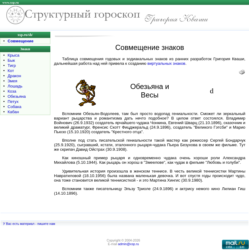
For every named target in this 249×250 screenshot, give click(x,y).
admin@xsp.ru (128, 244)
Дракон (14, 76)
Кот (11, 70)
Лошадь (15, 86)
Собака (14, 106)
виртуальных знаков (166, 63)
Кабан (13, 112)
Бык (11, 60)
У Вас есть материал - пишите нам (29, 223)
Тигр (12, 65)
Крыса (13, 55)
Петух (13, 101)
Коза (12, 91)
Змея (12, 81)
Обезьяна (17, 96)
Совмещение (20, 41)
